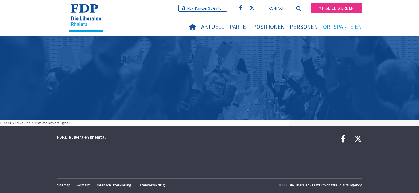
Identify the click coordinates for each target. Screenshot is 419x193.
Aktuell (212, 26)
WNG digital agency (346, 185)
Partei (239, 26)
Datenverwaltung (151, 185)
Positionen (269, 26)
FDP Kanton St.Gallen (205, 8)
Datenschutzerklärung (113, 185)
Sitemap (64, 185)
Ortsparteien (342, 26)
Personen (304, 26)
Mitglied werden (336, 8)
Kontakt (276, 8)
